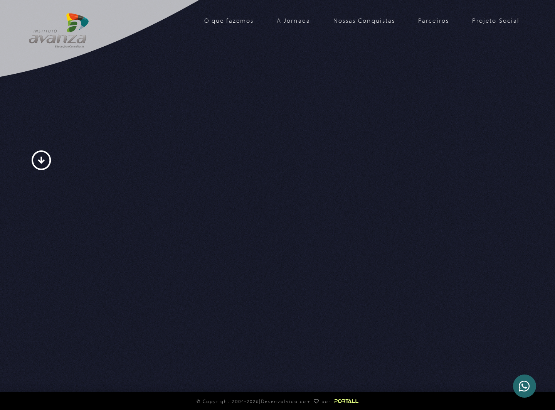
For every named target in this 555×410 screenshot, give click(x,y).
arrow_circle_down (41, 160)
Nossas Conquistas (364, 20)
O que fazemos (229, 20)
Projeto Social (496, 20)
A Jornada (293, 20)
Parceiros (433, 20)
